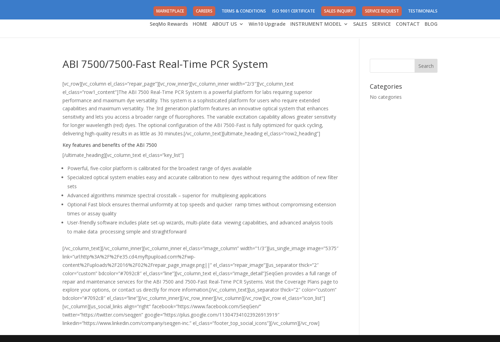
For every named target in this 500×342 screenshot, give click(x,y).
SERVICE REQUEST (382, 11)
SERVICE (381, 24)
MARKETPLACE (170, 11)
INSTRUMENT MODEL (315, 24)
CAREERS (204, 11)
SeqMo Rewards (169, 24)
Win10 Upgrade (267, 24)
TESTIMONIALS (423, 11)
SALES (360, 24)
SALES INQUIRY (338, 11)
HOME (200, 24)
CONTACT (408, 24)
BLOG (431, 24)
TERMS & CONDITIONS (244, 11)
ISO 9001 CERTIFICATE (293, 11)
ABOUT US (224, 24)
